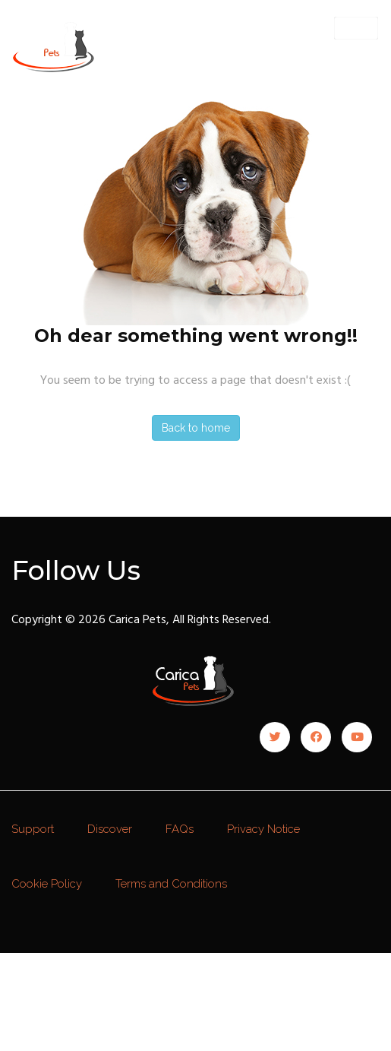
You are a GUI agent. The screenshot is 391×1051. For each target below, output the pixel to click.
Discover (109, 829)
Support (32, 829)
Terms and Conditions (171, 884)
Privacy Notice (263, 829)
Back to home (196, 428)
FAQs (180, 829)
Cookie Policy (46, 884)
